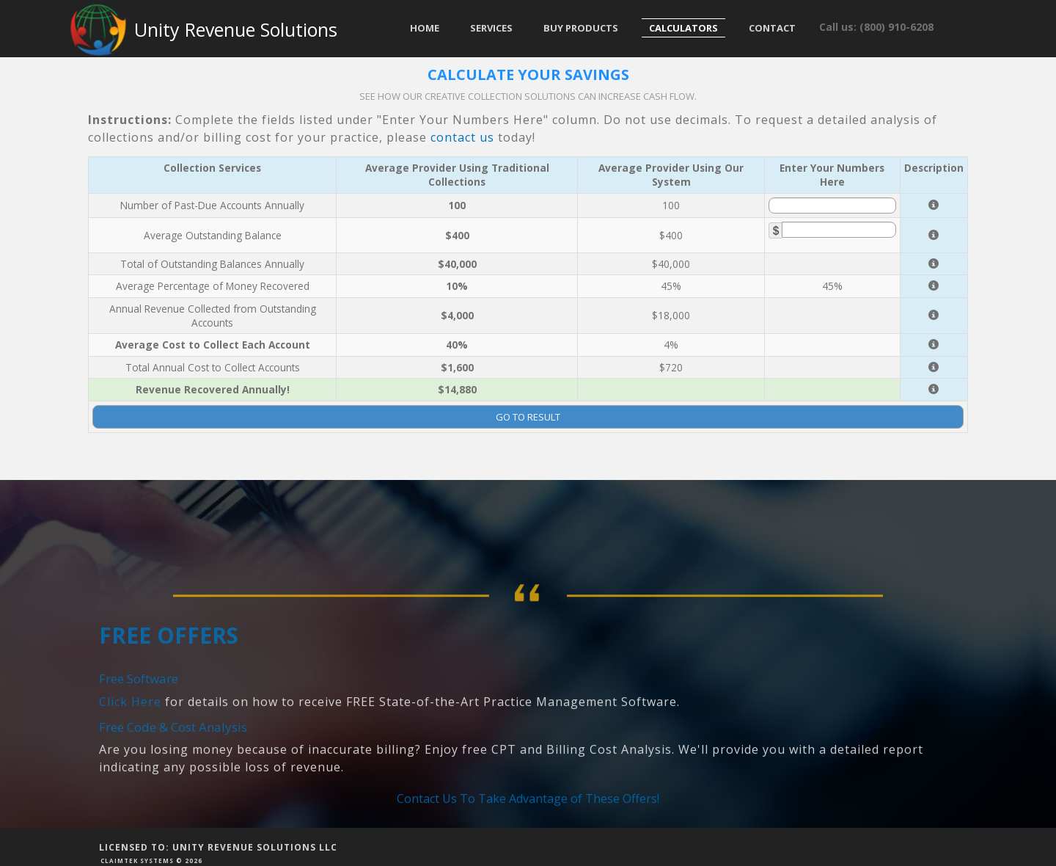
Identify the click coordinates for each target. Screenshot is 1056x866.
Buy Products (580, 27)
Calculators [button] (683, 27)
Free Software (138, 746)
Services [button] (491, 27)
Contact (772, 27)
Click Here (130, 770)
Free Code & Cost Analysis (173, 795)
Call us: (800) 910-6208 (876, 27)
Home (424, 27)
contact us (462, 137)
